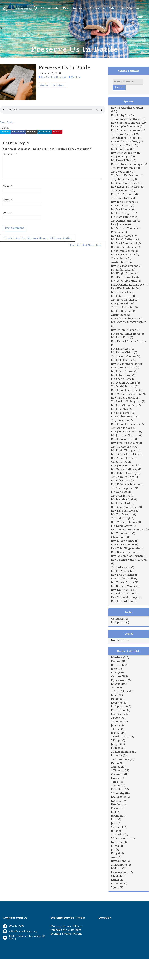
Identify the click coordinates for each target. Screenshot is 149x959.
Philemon (117, 883)
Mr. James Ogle (120, 156)
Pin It (57, 131)
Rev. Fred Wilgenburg (124, 442)
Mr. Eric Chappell (122, 213)
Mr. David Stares (121, 525)
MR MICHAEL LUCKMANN (128, 284)
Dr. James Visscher (122, 299)
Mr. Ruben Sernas (122, 371)
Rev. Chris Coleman (123, 247)
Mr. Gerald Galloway (124, 469)
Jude (114, 823)
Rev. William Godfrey (124, 141)
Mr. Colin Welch (121, 533)
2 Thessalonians (121, 838)
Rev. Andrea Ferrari (123, 416)
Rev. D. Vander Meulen (125, 484)
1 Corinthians (119, 691)
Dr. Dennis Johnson (123, 220)
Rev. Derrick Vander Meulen (129, 341)
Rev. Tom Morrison (123, 367)
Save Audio (7, 122)
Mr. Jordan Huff (121, 503)
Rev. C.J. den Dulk (122, 578)
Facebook (18, 131)
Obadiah (116, 876)
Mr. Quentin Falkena (124, 183)
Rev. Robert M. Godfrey (125, 186)
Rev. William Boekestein (126, 393)
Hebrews (116, 702)
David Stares (119, 258)
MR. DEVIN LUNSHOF (125, 454)
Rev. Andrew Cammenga (126, 164)
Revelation (118, 710)
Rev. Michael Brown (123, 152)
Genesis (116, 676)
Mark (114, 695)
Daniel (115, 766)
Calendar (114, 8)
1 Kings (115, 740)
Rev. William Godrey (124, 522)
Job (113, 849)
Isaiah (115, 698)
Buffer (31, 131)
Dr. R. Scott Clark (122, 145)
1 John (115, 729)
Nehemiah (117, 842)
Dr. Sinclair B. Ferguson (126, 401)
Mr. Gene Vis (119, 491)
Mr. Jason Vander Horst (125, 333)
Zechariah (117, 834)
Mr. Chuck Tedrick (122, 582)
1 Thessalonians (121, 751)
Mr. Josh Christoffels (124, 405)
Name (7, 186)
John (114, 668)
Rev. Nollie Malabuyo (124, 597)
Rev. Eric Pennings (122, 574)
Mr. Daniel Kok (120, 348)
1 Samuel (117, 721)
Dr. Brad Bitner (121, 171)
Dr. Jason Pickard (122, 427)
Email (7, 199)
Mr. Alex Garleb (121, 292)
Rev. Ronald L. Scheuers (126, 424)
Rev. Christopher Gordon (127, 107)
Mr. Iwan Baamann (123, 254)
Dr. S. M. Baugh (121, 518)
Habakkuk (117, 789)
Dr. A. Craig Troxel (123, 446)
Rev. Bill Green (120, 205)
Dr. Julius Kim (120, 420)
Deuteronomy (120, 759)
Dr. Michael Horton (123, 137)
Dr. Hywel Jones (121, 190)
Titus (114, 781)
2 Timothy (117, 793)
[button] (68, 8)
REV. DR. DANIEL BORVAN (128, 529)
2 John (115, 887)
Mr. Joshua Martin (122, 250)
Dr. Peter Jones (120, 495)
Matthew (116, 657)
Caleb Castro (119, 461)
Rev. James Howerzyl (124, 465)
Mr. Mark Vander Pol (124, 243)
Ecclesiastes (118, 796)
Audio (44, 85)
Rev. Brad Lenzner (122, 201)
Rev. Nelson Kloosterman (127, 555)
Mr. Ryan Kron (120, 337)
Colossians (118, 618)
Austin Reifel (119, 262)
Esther (115, 879)
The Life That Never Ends (85, 245)
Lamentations (120, 872)
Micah (115, 845)
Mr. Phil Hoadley (121, 360)
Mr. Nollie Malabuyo (124, 280)
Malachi (116, 868)
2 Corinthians (120, 736)
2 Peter (115, 785)
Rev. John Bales (121, 303)
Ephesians (117, 680)
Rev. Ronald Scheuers (124, 390)
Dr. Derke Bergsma (123, 167)
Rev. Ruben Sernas (122, 540)
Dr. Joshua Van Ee (122, 134)
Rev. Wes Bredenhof (123, 288)
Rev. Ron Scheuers (122, 544)
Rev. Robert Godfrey (124, 473)
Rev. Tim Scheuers (123, 194)
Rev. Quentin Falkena (124, 507)
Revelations (118, 860)
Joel (113, 811)
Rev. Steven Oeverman (125, 130)
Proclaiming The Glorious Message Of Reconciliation (37, 238)
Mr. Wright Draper (122, 273)
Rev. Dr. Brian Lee (122, 589)
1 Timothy (117, 770)
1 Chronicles (119, 864)
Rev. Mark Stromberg (124, 265)
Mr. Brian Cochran (123, 593)
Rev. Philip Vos (120, 115)
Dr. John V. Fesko (121, 179)
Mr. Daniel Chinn (122, 352)
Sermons (78, 8)
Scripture (58, 85)
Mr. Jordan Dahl (121, 269)
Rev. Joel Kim (119, 224)
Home (45, 8)
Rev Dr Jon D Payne (123, 329)
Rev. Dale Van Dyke (123, 510)
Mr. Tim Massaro (121, 514)
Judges (115, 744)
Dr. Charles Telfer (122, 307)
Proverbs (116, 755)
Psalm (115, 763)
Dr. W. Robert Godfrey (125, 119)
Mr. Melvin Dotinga (123, 382)
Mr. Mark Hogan (121, 209)
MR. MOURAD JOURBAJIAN (128, 322)
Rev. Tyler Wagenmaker (126, 548)
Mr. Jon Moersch (121, 571)
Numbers (117, 804)
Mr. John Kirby (120, 149)
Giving (138, 16)
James (114, 725)
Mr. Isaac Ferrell (121, 412)
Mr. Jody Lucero (121, 296)
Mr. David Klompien (124, 450)
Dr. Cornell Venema (123, 356)
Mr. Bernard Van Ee (123, 586)
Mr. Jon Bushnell (121, 311)
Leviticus (117, 800)
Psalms (115, 661)
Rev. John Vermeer (122, 439)
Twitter (5, 131)
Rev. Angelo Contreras (125, 126)
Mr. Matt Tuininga (122, 216)
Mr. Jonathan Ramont (124, 435)
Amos (114, 857)
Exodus (115, 683)
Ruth (114, 819)
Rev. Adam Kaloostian (125, 318)
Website (8, 213)
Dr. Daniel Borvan (122, 386)
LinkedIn (45, 131)
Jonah (115, 830)
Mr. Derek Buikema (123, 239)
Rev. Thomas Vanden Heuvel (129, 559)
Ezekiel (115, 808)
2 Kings (115, 747)
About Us (60, 8)
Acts (114, 687)
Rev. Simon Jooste (122, 458)
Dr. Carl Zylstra (121, 567)
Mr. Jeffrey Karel (121, 375)
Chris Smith (118, 537)
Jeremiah (117, 815)
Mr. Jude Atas (119, 409)
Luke (114, 672)
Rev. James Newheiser (124, 431)
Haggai (115, 853)
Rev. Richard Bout (122, 601)
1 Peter (115, 717)
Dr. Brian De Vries (122, 476)
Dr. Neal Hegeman (122, 488)
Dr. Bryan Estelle (122, 198)
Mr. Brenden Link (122, 499)
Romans (116, 665)
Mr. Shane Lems (121, 378)
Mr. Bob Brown (120, 480)
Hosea (115, 778)
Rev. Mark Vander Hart (125, 363)
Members (134, 8)
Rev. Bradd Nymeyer (124, 552)
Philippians (118, 622)
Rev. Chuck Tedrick (123, 397)
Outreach (95, 8)
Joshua (115, 732)
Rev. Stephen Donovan (125, 122)
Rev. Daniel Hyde (122, 235)
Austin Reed (119, 314)
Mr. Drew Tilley (121, 160)
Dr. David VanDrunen (125, 175)
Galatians (117, 774)
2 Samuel (117, 827)
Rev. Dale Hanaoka (123, 277)
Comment (10, 154)
